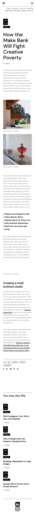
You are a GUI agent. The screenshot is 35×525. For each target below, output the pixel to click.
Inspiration (7, 365)
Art (9, 362)
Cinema (15, 362)
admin (7, 63)
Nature (22, 8)
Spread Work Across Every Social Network (16, 485)
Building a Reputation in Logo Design (17, 462)
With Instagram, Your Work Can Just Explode (16, 417)
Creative (22, 362)
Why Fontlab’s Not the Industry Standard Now (14, 440)
